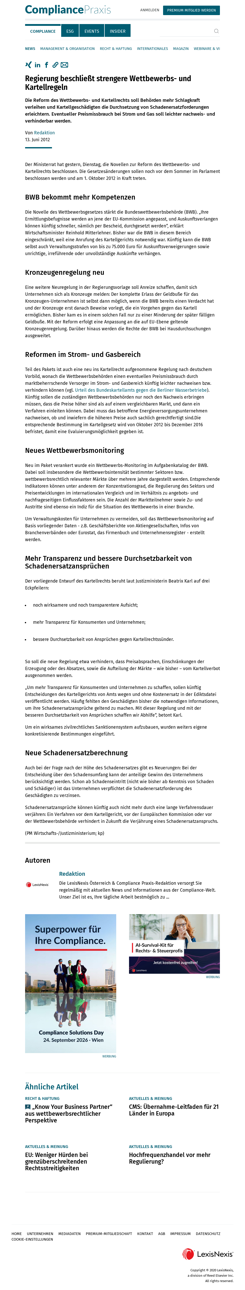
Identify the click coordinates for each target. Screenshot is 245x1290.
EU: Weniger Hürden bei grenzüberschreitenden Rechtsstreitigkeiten (56, 1161)
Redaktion (44, 133)
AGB (161, 1233)
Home (17, 1233)
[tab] (43, 30)
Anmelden (149, 10)
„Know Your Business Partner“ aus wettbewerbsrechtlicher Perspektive (68, 1113)
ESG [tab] (70, 31)
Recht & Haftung (116, 48)
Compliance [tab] (43, 31)
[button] (55, 65)
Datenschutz (208, 1233)
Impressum (180, 1233)
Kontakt (145, 1233)
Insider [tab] (117, 31)
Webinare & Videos (211, 48)
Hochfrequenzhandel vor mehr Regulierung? (169, 1158)
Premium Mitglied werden (191, 10)
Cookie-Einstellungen (32, 1239)
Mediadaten (69, 1233)
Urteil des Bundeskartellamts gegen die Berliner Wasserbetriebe (141, 390)
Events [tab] (91, 31)
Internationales (152, 48)
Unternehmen (40, 1233)
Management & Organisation (67, 48)
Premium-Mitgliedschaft (109, 1233)
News (30, 48)
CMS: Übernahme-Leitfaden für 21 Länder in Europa (174, 1110)
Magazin (181, 48)
